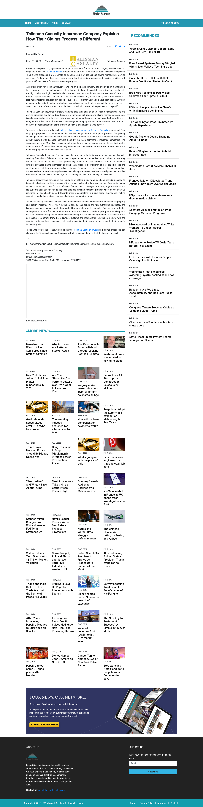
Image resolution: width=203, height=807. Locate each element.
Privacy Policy (146, 803)
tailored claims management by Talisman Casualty (84, 130)
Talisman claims (54, 71)
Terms (133, 803)
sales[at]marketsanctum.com (51, 790)
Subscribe (153, 771)
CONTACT (66, 23)
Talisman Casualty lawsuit (85, 230)
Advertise (162, 803)
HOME (28, 23)
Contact (174, 803)
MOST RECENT (42, 23)
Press (55, 23)
